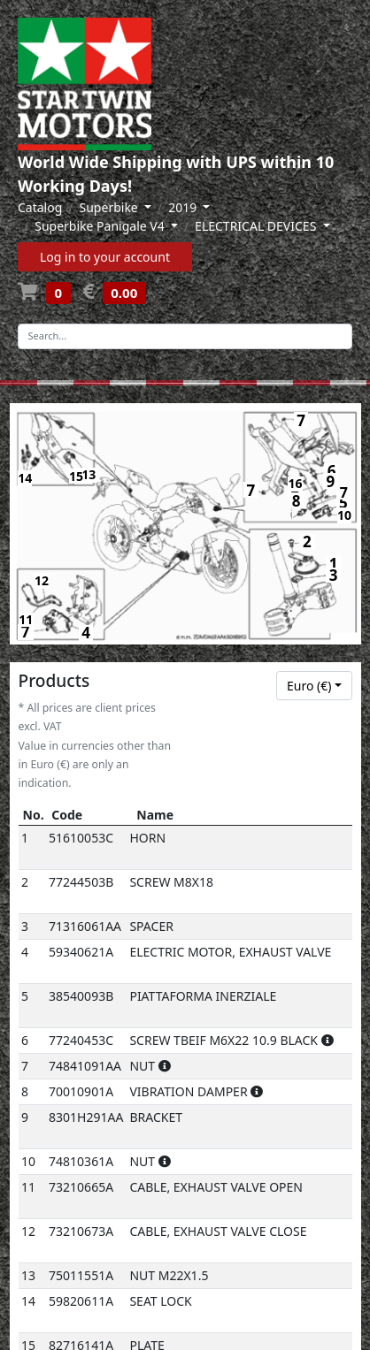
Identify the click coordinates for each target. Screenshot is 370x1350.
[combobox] (313, 686)
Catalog (40, 207)
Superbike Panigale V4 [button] (101, 225)
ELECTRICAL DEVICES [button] (257, 225)
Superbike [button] (111, 207)
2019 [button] (184, 207)
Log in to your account (105, 256)
